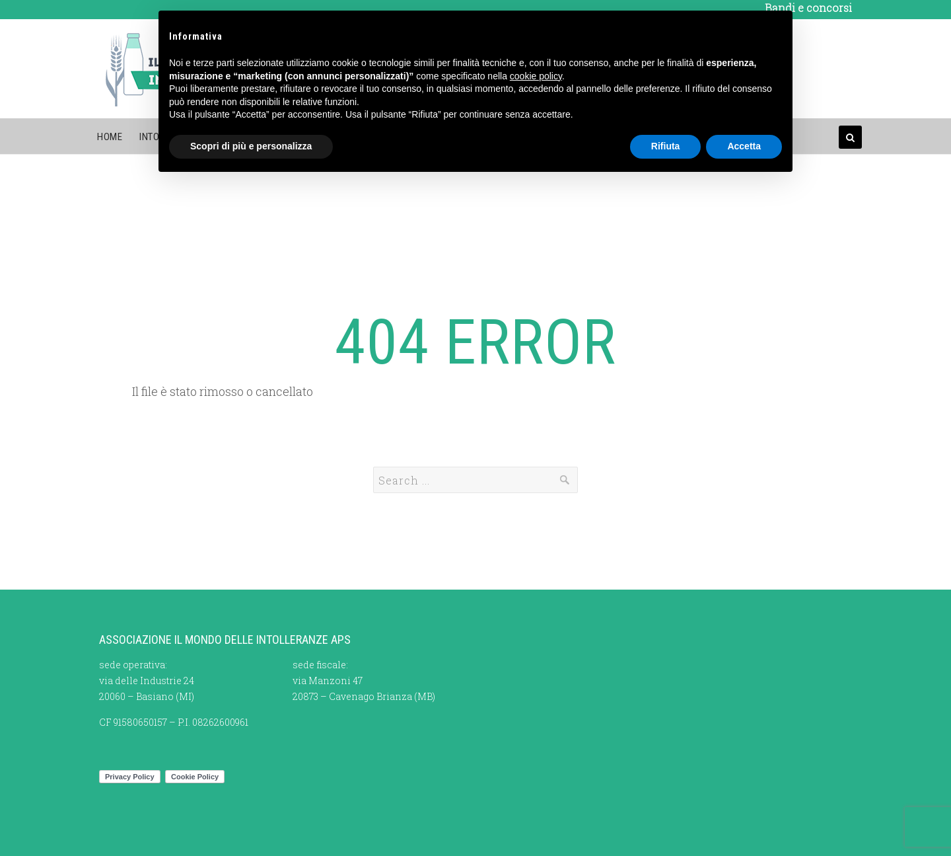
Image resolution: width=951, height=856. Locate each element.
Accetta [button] (744, 146)
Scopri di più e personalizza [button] (251, 146)
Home (109, 137)
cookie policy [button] (536, 76)
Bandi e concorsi (808, 8)
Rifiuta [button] (665, 146)
